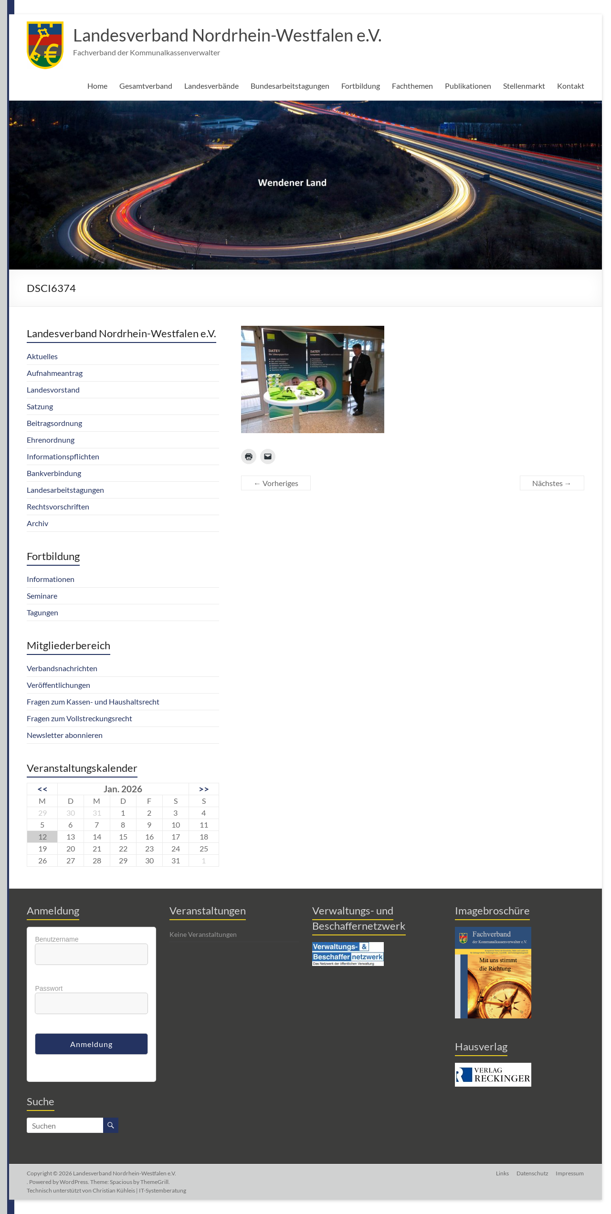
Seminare (42, 595)
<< (42, 788)
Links (502, 1173)
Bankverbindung (54, 472)
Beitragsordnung (54, 422)
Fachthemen (412, 85)
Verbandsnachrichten (62, 668)
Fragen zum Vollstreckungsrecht (79, 718)
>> (204, 788)
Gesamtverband (145, 85)
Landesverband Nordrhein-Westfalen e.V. (227, 34)
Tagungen (42, 612)
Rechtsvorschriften (58, 506)
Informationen (50, 578)
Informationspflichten (63, 456)
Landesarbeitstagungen (65, 489)
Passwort (49, 988)
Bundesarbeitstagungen (290, 85)
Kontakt (570, 85)
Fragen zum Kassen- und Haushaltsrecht (93, 701)
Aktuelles (42, 356)
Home (97, 85)
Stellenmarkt (524, 85)
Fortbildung (360, 85)
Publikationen (468, 85)
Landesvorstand (53, 389)
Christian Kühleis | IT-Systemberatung (139, 1190)
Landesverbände (211, 85)
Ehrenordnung (50, 439)
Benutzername (56, 939)
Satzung (40, 406)
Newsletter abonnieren (65, 734)
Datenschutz (532, 1173)
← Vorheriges (275, 483)
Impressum (570, 1173)
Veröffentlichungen (58, 684)
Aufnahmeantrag (55, 372)
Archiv (37, 523)
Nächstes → (552, 483)
